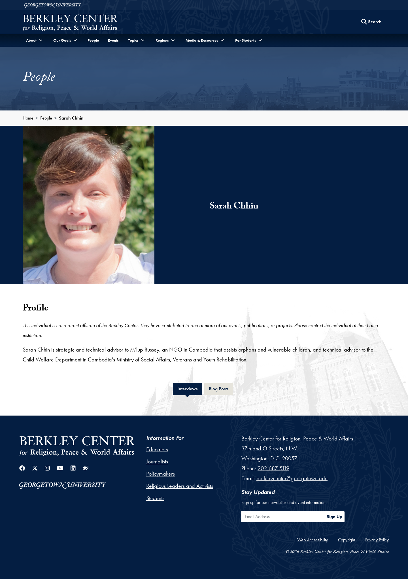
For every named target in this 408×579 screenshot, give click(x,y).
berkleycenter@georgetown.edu (292, 478)
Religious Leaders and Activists (179, 485)
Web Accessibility (312, 540)
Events (113, 40)
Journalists (157, 461)
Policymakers (160, 473)
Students (155, 498)
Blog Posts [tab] (221, 388)
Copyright (346, 540)
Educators (157, 449)
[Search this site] (371, 21)
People (93, 40)
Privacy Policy (377, 540)
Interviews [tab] (189, 388)
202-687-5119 (273, 468)
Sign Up (334, 517)
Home (28, 118)
